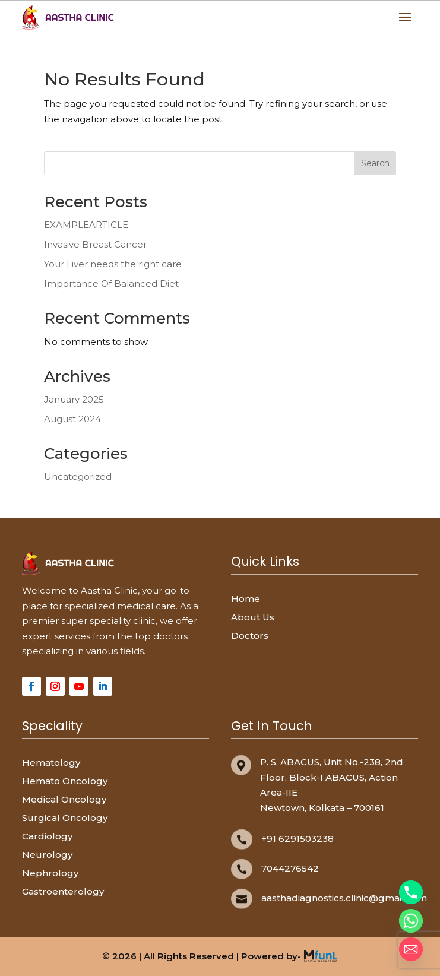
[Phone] (411, 892)
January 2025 (74, 399)
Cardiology (47, 836)
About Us (252, 617)
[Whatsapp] (411, 921)
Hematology (51, 762)
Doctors (249, 635)
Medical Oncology (64, 799)
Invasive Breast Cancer (95, 244)
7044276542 (290, 868)
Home (245, 598)
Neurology (47, 854)
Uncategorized (78, 476)
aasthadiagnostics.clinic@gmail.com (344, 898)
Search (375, 163)
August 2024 (72, 418)
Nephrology (50, 873)
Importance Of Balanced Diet (111, 283)
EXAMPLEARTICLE (86, 224)
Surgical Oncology (64, 817)
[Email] (411, 949)
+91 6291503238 (297, 838)
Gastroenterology (63, 891)
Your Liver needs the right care (113, 264)
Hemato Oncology (64, 781)
